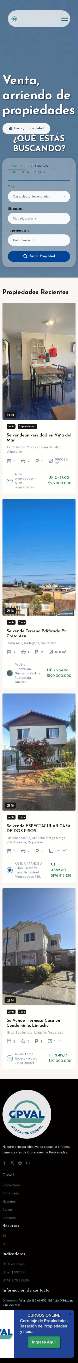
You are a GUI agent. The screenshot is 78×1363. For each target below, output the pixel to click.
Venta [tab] (17, 165)
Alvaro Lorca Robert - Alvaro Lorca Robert (26, 1064)
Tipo (11, 187)
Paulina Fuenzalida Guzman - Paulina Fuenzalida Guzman (27, 678)
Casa (22, 627)
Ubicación (15, 209)
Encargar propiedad (26, 128)
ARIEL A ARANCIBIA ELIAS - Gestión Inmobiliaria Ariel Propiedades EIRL (28, 875)
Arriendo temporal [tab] (29, 172)
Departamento (27, 432)
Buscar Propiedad (39, 256)
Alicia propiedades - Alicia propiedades (25, 486)
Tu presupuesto (18, 230)
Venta (11, 432)
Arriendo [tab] (40, 165)
